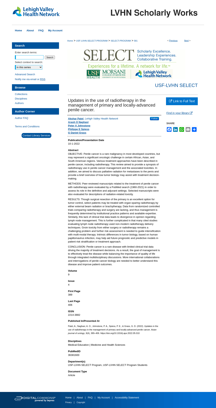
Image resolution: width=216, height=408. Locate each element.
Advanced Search (25, 74)
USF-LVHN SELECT (176, 85)
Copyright (81, 402)
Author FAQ (21, 118)
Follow (154, 118)
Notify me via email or (30, 79)
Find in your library (179, 113)
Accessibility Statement (127, 397)
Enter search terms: (26, 52)
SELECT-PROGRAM (121, 41)
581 (135, 41)
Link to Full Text (182, 101)
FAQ (90, 397)
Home (70, 41)
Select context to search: (29, 62)
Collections (21, 94)
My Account (104, 397)
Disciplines (21, 98)
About (80, 397)
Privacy (68, 402)
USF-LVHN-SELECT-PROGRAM (92, 41)
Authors (19, 103)
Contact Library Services (36, 135)
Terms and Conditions (27, 126)
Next (186, 40)
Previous (173, 40)
